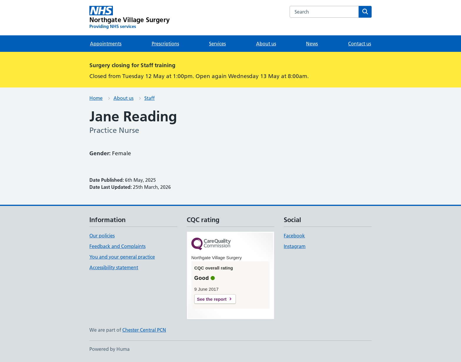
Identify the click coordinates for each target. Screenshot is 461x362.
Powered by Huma (109, 349)
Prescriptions (165, 44)
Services (217, 44)
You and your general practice (122, 257)
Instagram (294, 246)
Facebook (294, 236)
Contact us (359, 44)
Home (96, 98)
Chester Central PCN (144, 330)
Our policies (102, 236)
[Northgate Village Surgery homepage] (129, 17)
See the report (212, 299)
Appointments (105, 44)
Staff (149, 98)
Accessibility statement (113, 267)
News (312, 44)
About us (266, 44)
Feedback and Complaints (117, 246)
